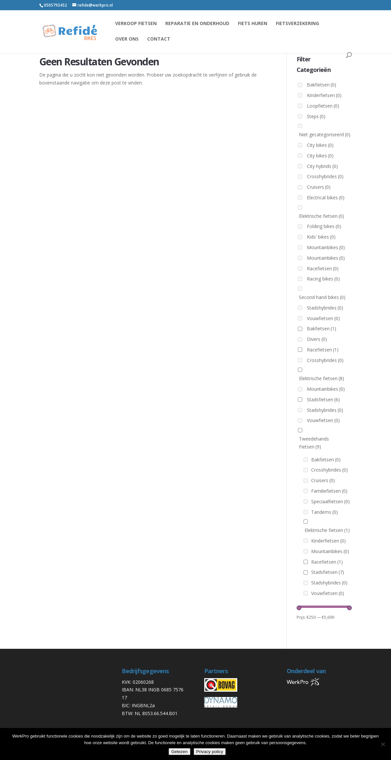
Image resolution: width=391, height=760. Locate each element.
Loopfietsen (323, 106)
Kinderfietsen (324, 95)
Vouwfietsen (323, 318)
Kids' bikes (321, 237)
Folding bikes (324, 226)
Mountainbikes (326, 247)
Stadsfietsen (323, 399)
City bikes (320, 145)
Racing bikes (323, 279)
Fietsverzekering (297, 23)
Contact (158, 39)
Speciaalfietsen (330, 501)
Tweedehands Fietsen (314, 443)
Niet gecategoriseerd (324, 134)
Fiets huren (252, 23)
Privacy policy (209, 751)
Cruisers (319, 187)
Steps (316, 116)
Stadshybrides (325, 308)
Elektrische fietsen (321, 216)
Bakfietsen (321, 85)
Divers (317, 339)
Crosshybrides (325, 176)
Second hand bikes (322, 297)
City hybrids (322, 166)
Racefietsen (323, 268)
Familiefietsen (329, 491)
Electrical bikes (325, 197)
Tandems (324, 512)
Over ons (127, 39)
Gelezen (179, 751)
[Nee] (382, 744)
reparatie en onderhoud (197, 23)
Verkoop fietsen (136, 23)
